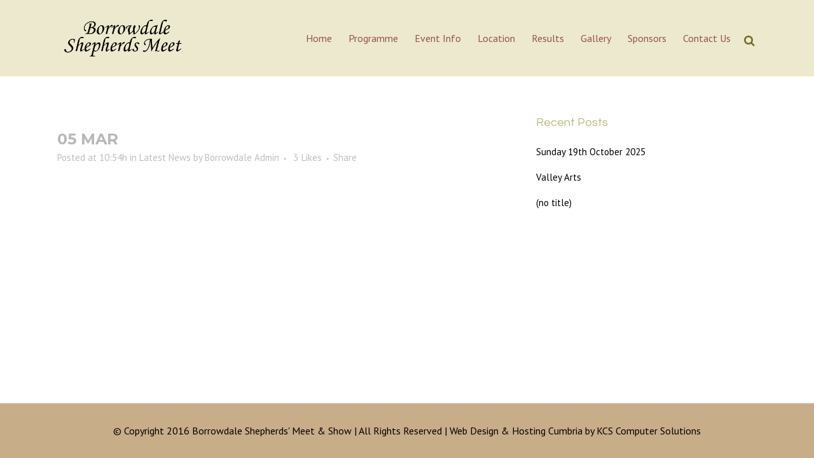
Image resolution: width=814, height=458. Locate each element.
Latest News (165, 157)
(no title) (554, 203)
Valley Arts (558, 177)
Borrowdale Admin (242, 157)
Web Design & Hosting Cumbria (516, 430)
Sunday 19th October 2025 (590, 152)
